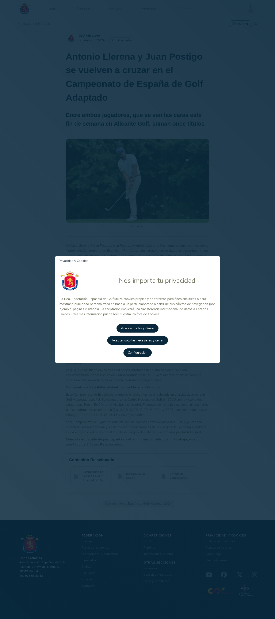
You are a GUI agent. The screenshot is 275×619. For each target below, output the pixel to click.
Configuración (137, 352)
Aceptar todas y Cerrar (137, 328)
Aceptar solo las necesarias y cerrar (138, 340)
